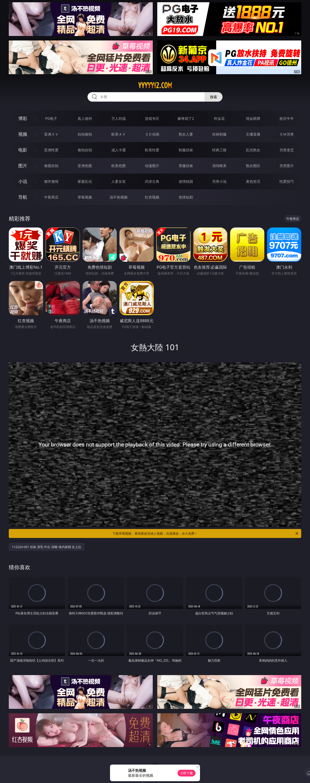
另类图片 (286, 165)
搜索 (213, 96)
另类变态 (286, 149)
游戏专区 (152, 118)
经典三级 (219, 149)
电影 (22, 150)
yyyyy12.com (155, 85)
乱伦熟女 (253, 149)
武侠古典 (152, 181)
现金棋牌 (253, 118)
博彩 (22, 118)
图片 (22, 166)
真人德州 (85, 118)
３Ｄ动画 (152, 134)
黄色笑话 (253, 181)
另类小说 (219, 181)
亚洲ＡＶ (51, 134)
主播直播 (253, 134)
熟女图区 (253, 165)
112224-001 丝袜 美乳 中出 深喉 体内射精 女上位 (46, 547)
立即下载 (186, 773)
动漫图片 (152, 165)
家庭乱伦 (85, 181)
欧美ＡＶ (118, 134)
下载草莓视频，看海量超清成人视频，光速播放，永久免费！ (205, 533)
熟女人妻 (186, 134)
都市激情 (51, 181)
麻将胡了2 (185, 118)
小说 (22, 181)
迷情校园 (186, 181)
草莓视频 (85, 197)
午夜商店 (51, 197)
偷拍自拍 (85, 149)
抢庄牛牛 (286, 118)
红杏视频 (152, 197)
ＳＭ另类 (286, 134)
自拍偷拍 (85, 134)
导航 (22, 197)
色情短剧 (186, 197)
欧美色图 (118, 165)
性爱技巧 (286, 181)
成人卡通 (118, 149)
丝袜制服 (219, 134)
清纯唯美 (219, 165)
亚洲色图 (85, 165)
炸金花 (219, 118)
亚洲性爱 (51, 149)
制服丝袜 (186, 149)
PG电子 (51, 118)
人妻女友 (118, 181)
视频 (22, 134)
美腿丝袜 (186, 165)
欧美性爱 (152, 149)
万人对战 (118, 118)
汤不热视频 (119, 197)
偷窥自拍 (51, 165)
